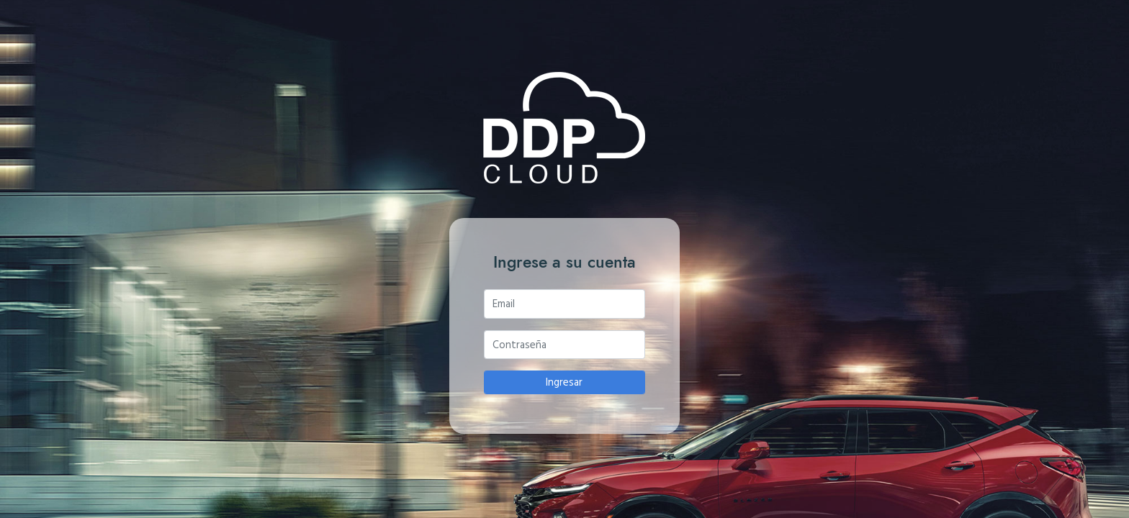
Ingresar (564, 381)
